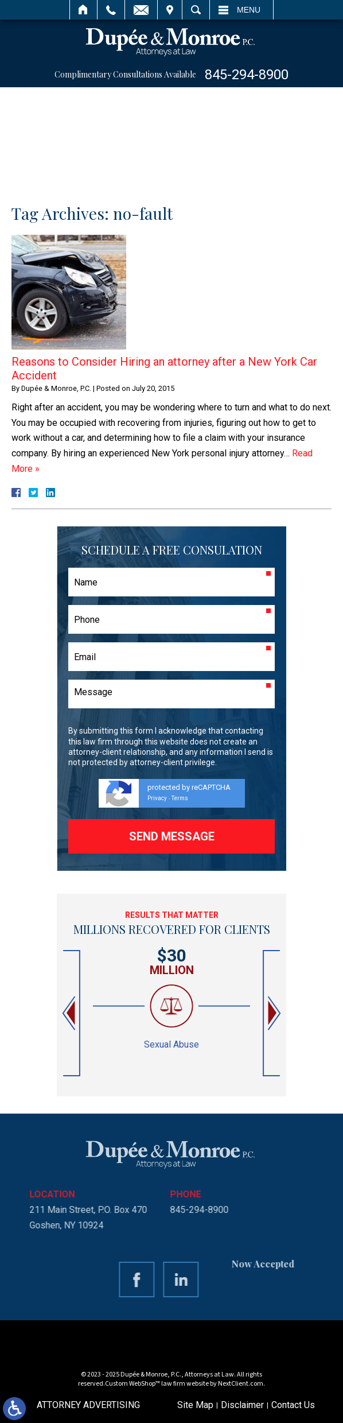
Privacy (157, 798)
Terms (179, 798)
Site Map (195, 1404)
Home (83, 10)
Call (111, 10)
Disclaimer (242, 1404)
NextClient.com (240, 1384)
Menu (248, 9)
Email (141, 10)
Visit (170, 10)
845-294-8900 (247, 75)
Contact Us (293, 1404)
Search (195, 10)
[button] (70, 1013)
